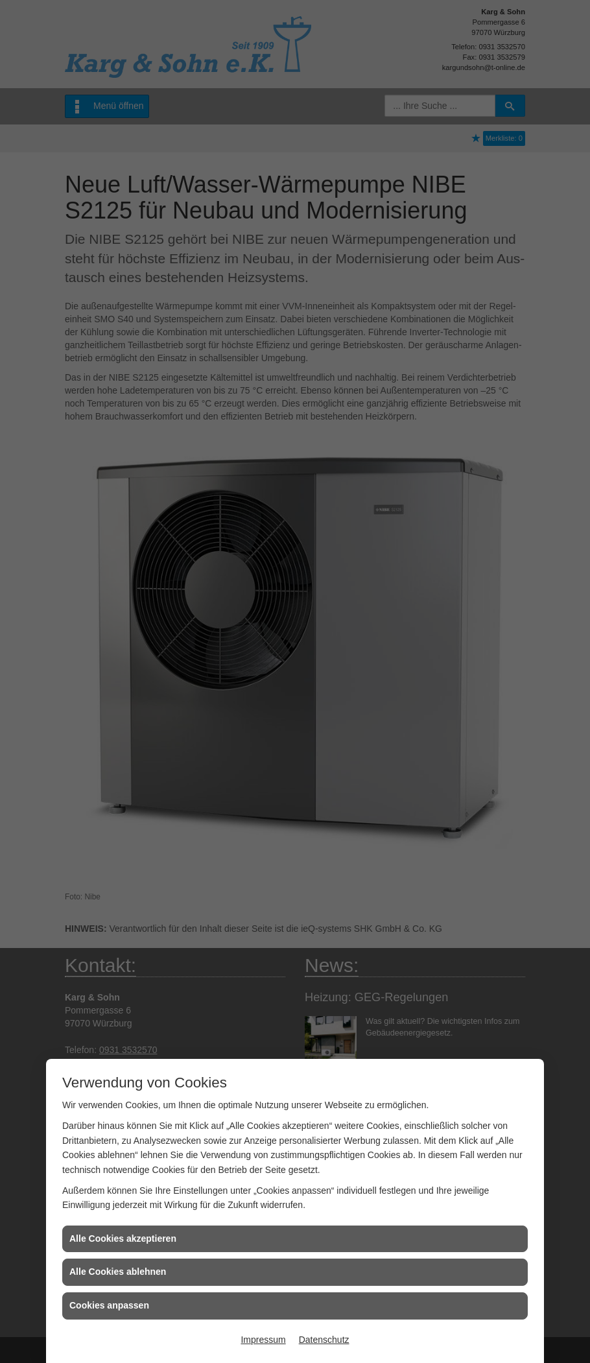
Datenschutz (324, 1339)
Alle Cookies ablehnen (117, 1271)
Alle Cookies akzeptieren (122, 1238)
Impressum (263, 1339)
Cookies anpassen (109, 1305)
